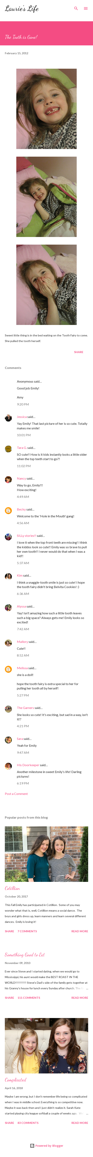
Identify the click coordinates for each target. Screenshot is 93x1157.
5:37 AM (23, 563)
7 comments (27, 931)
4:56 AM (23, 523)
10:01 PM (24, 435)
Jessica (22, 417)
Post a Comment (16, 794)
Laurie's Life (21, 8)
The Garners (25, 708)
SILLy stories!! (26, 535)
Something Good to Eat (25, 955)
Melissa (22, 668)
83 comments (28, 1122)
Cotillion (12, 888)
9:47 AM (23, 752)
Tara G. (22, 447)
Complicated (15, 1080)
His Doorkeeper (28, 765)
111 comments (29, 997)
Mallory (22, 641)
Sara (20, 738)
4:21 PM (23, 726)
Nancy (21, 478)
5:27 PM (23, 695)
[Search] (76, 7)
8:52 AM (23, 655)
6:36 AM (23, 593)
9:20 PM (23, 404)
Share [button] (78, 352)
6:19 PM (23, 783)
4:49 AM (23, 496)
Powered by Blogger (46, 1146)
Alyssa (21, 606)
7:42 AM (23, 629)
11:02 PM (24, 466)
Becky (21, 509)
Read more (79, 931)
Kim (20, 575)
